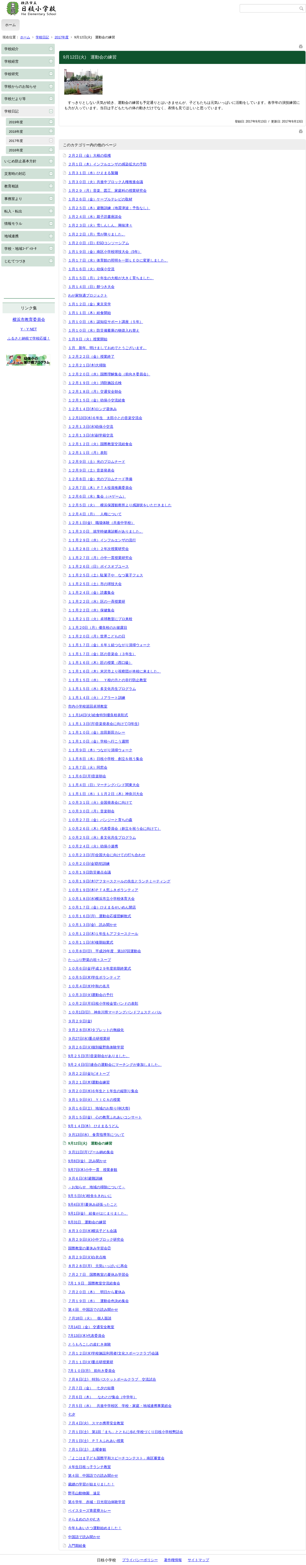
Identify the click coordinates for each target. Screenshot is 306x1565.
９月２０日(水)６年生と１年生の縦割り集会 (103, 1091)
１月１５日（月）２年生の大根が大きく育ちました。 (111, 278)
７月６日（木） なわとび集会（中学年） (102, 1397)
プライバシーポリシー (140, 1560)
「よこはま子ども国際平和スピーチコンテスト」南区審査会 (116, 1458)
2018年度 (16, 131)
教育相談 (11, 186)
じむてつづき (15, 261)
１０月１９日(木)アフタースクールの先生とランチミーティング (119, 881)
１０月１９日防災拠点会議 (89, 872)
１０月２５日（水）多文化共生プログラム (102, 837)
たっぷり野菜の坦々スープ (89, 960)
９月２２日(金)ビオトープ (89, 1073)
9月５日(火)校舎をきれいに (90, 1196)
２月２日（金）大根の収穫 (89, 155)
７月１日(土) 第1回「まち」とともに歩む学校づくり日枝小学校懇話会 (125, 1432)
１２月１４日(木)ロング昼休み (92, 409)
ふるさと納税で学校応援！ (28, 338)
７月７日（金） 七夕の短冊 (91, 1388)
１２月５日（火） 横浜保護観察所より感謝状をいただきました (120, 505)
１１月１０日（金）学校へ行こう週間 (98, 741)
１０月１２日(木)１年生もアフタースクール (103, 934)
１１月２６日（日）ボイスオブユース (98, 566)
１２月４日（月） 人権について (95, 514)
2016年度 (16, 150)
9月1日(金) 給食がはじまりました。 (98, 1213)
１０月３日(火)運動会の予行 (90, 995)
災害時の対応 (15, 174)
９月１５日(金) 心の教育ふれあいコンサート (105, 1117)
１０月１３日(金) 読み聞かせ (92, 925)
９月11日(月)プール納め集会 (91, 1152)
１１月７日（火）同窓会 (87, 767)
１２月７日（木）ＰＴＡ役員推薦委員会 (100, 488)
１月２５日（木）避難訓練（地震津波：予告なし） (109, 208)
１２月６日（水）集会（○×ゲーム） (97, 496)
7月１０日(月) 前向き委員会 (91, 1371)
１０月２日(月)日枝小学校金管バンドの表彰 (103, 1003)
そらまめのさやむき (84, 1519)
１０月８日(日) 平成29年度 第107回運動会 (104, 951)
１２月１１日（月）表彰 (87, 453)
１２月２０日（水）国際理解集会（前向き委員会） (109, 374)
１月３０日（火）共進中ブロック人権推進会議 (105, 182)
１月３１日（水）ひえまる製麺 (93, 173)
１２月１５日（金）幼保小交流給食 (96, 400)
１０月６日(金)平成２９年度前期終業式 (99, 968)
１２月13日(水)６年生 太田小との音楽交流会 (105, 418)
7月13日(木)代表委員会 (86, 1336)
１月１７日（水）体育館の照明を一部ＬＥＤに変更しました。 (118, 260)
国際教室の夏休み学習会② (89, 1248)
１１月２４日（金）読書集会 (91, 592)
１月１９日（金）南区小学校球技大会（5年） (105, 252)
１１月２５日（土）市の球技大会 (95, 584)
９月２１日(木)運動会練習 (89, 1082)
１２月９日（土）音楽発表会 (91, 470)
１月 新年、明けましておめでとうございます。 (107, 348)
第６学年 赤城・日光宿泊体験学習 (96, 1502)
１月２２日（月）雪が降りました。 (96, 234)
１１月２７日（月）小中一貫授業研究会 (100, 558)
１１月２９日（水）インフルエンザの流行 (102, 540)
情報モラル (13, 223)
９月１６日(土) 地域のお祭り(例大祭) (99, 1108)
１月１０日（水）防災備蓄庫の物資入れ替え (103, 330)
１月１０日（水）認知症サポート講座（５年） (105, 322)
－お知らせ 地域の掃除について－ (96, 1187)
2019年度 (16, 122)
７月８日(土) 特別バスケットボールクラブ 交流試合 (112, 1379)
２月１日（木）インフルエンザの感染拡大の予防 (107, 164)
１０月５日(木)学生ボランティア (94, 977)
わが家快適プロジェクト (87, 295)
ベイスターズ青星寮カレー (89, 1510)
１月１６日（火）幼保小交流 (91, 269)
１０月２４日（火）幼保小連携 (93, 846)
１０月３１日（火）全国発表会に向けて (100, 802)
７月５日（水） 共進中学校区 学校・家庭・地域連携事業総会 (120, 1406)
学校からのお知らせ (20, 86)
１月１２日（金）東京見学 (89, 304)
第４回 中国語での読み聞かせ (93, 1309)
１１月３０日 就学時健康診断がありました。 (105, 531)
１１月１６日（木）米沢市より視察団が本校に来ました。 (114, 671)
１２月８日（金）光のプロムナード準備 (100, 479)
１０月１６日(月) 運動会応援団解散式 (99, 916)
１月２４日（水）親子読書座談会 (95, 217)
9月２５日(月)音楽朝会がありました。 (99, 1056)
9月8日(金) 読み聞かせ (87, 1161)
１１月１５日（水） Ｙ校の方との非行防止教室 (107, 680)
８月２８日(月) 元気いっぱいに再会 (98, 1266)
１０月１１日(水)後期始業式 (90, 942)
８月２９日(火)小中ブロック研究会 (96, 1239)
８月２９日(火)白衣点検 (87, 1257)
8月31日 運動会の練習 (87, 1222)
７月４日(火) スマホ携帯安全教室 (96, 1423)
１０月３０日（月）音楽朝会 (91, 811)
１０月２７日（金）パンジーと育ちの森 (100, 820)
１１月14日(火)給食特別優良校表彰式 (98, 715)
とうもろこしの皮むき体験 (89, 1344)
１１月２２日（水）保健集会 (91, 610)
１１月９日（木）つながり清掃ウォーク (100, 750)
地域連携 (11, 236)
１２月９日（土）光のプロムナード (96, 462)
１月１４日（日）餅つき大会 (91, 287)
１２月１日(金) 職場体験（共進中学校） (101, 523)
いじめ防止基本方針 (20, 161)
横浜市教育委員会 (28, 319)
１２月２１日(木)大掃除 (87, 365)
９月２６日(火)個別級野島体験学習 (96, 1047)
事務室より (13, 199)
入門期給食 (77, 1546)
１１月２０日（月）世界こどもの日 (96, 636)
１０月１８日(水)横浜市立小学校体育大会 (101, 899)
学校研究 (11, 74)
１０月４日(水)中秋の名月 (89, 986)
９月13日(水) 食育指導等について (96, 1135)
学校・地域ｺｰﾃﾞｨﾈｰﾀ (20, 249)
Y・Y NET (28, 329)
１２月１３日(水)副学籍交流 (90, 435)
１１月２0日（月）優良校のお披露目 (97, 627)
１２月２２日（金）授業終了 (91, 356)
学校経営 (11, 61)
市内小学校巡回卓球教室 (87, 706)
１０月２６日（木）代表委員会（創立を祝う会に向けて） (114, 828)
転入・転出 (13, 211)
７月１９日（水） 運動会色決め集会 (98, 1301)
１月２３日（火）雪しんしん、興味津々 (100, 225)
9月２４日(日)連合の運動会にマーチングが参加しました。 (115, 1065)
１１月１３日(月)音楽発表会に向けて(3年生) (103, 724)
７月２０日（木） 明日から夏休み (96, 1292)
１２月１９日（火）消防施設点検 (95, 383)
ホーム (10, 25)
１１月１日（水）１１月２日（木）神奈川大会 (105, 794)
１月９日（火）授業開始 (87, 339)
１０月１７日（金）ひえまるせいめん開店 (102, 907)
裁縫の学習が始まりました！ (91, 1484)
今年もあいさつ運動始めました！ (95, 1528)
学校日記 (42, 37)
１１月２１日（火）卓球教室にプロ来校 (100, 619)
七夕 (71, 1414)
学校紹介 (11, 49)
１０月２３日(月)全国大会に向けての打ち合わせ (106, 855)
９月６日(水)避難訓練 (85, 1178)
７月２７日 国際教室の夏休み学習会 (98, 1274)
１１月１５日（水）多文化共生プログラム (102, 689)
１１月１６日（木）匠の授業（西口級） (100, 663)
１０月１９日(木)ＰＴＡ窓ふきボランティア (103, 890)
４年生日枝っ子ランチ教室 (89, 1467)
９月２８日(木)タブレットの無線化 (96, 1030)
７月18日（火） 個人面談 (89, 1318)
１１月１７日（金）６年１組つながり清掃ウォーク (109, 645)
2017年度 (62, 37)
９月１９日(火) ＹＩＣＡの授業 (94, 1100)
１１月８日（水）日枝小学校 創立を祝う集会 (105, 759)
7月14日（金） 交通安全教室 (91, 1327)
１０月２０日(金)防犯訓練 (89, 864)
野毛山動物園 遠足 (84, 1493)
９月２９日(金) (80, 1021)
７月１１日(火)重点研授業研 (90, 1362)
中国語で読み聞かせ (84, 1537)
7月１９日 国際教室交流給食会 (94, 1283)
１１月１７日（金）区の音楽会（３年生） (102, 654)
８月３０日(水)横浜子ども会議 (92, 1231)
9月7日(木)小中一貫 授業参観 (92, 1170)
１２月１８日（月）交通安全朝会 (95, 391)
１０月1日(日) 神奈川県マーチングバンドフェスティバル (115, 1012)
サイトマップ (198, 1560)
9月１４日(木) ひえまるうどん (93, 1126)
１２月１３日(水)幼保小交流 (90, 426)
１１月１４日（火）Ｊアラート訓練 (96, 698)
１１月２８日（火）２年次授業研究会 (98, 549)
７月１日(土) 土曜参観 (87, 1449)
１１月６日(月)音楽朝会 (87, 776)
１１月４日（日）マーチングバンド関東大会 (103, 785)
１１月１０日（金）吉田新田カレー (96, 732)
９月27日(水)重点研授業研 (89, 1038)
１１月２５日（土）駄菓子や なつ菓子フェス (105, 575)
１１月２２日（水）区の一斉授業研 (96, 601)
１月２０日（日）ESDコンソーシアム (98, 243)
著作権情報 (173, 1560)
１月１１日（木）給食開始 (89, 313)
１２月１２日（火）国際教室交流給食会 (100, 444)
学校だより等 (15, 99)
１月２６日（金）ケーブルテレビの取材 (100, 199)
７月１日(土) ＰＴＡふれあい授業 (96, 1441)
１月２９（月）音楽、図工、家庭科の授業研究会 (107, 190)
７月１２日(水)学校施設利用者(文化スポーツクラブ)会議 (113, 1353)
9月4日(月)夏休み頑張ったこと (92, 1204)
